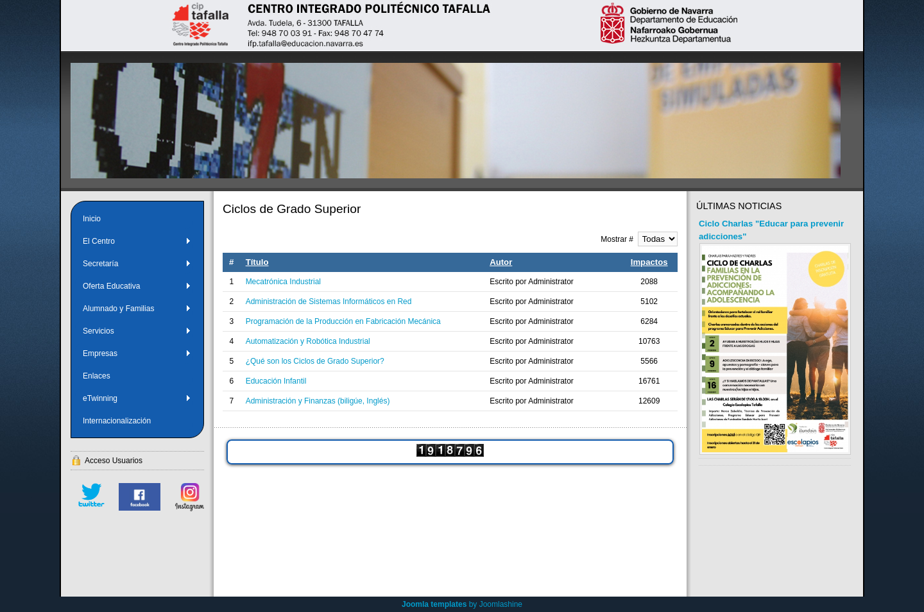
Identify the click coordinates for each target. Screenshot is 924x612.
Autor (501, 262)
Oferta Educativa (137, 286)
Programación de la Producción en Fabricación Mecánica (343, 321)
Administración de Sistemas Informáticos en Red (329, 301)
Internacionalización (117, 420)
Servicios (137, 331)
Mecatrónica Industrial (283, 281)
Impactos (649, 262)
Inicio (92, 218)
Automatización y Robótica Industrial (308, 341)
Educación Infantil (276, 381)
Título (257, 262)
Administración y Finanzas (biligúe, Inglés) (318, 400)
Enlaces (96, 375)
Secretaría (137, 263)
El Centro (137, 241)
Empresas (137, 353)
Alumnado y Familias (137, 308)
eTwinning (137, 398)
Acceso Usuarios (113, 460)
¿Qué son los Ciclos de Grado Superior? (315, 361)
